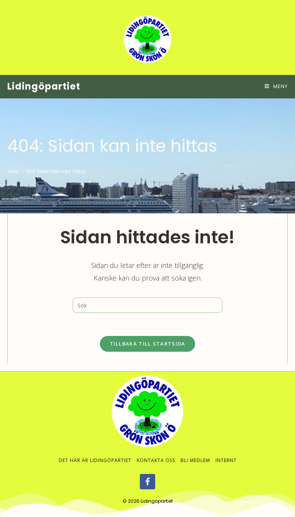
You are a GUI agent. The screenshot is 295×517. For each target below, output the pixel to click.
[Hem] (13, 171)
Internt (226, 452)
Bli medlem (195, 452)
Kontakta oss (156, 452)
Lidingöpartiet (43, 86)
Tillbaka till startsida (148, 343)
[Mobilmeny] (276, 86)
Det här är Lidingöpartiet (95, 452)
